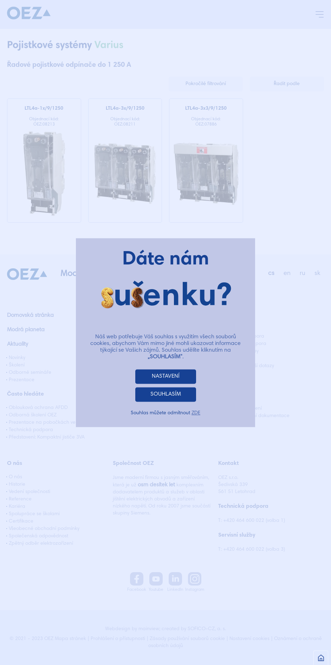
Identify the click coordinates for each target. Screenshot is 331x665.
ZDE (196, 413)
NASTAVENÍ (166, 376)
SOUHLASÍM (165, 394)
